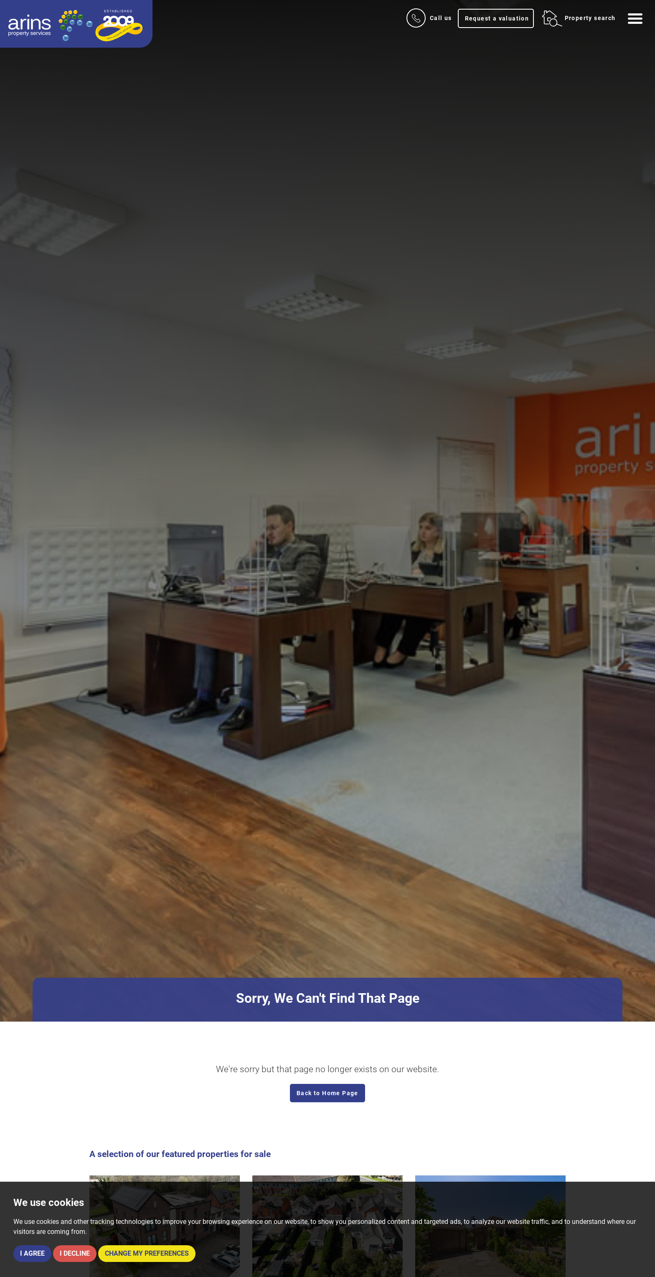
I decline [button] (75, 1253)
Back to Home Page (327, 1093)
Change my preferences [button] (147, 1253)
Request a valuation (497, 18)
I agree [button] (32, 1253)
